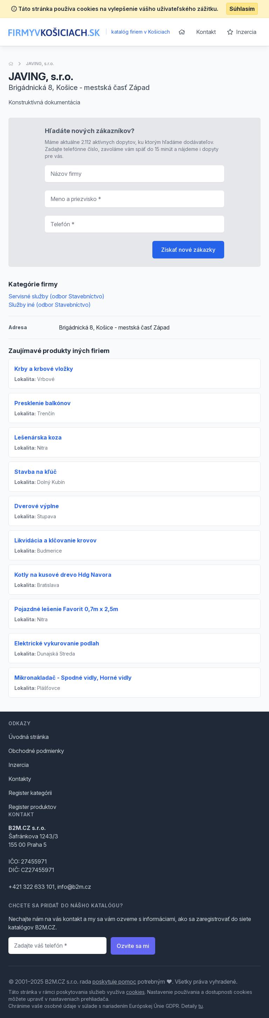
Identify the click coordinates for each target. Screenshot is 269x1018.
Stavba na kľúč (35, 471)
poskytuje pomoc (114, 981)
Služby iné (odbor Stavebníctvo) (49, 304)
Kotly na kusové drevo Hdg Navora (62, 574)
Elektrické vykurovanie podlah (56, 643)
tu (201, 1006)
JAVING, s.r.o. (40, 63)
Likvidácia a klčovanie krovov (55, 540)
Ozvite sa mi (133, 945)
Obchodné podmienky (36, 750)
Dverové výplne (36, 506)
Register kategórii (30, 792)
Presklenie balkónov (42, 403)
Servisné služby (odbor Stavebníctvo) (56, 296)
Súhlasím (242, 8)
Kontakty (19, 778)
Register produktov (32, 806)
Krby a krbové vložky (43, 368)
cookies (135, 992)
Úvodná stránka (28, 736)
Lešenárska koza (38, 437)
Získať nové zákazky (188, 249)
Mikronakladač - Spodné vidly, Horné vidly (73, 677)
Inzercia (241, 31)
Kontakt (206, 31)
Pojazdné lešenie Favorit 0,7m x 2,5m (66, 608)
